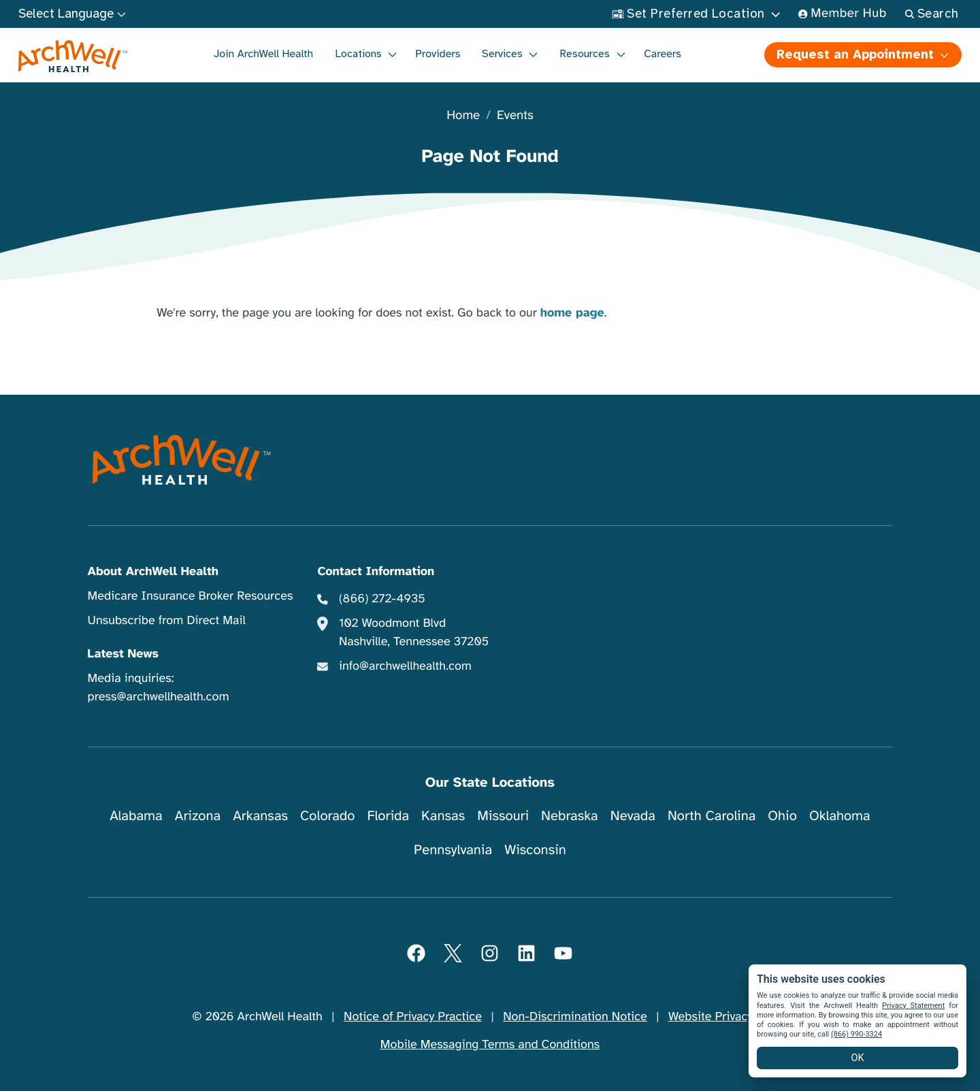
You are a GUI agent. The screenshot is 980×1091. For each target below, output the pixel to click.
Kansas (443, 815)
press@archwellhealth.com (158, 696)
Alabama (136, 815)
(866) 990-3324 (856, 1034)
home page (572, 313)
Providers (437, 54)
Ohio (782, 815)
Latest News (123, 654)
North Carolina (711, 815)
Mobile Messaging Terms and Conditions (490, 1044)
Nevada (632, 815)
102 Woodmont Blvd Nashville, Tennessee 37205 (414, 632)
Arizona (197, 815)
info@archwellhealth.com (405, 666)
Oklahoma (839, 815)
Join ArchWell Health (263, 54)
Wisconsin (535, 849)
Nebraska (569, 815)
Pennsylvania (453, 849)
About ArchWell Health (153, 571)
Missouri (503, 815)
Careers (662, 54)
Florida (388, 815)
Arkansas (260, 815)
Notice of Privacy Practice (413, 1016)
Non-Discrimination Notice (575, 1016)
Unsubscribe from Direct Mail (167, 620)
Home (463, 116)
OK (857, 1058)
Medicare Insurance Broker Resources (190, 596)
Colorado (327, 815)
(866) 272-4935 (382, 598)
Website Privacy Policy (728, 1016)
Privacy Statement (913, 1005)
